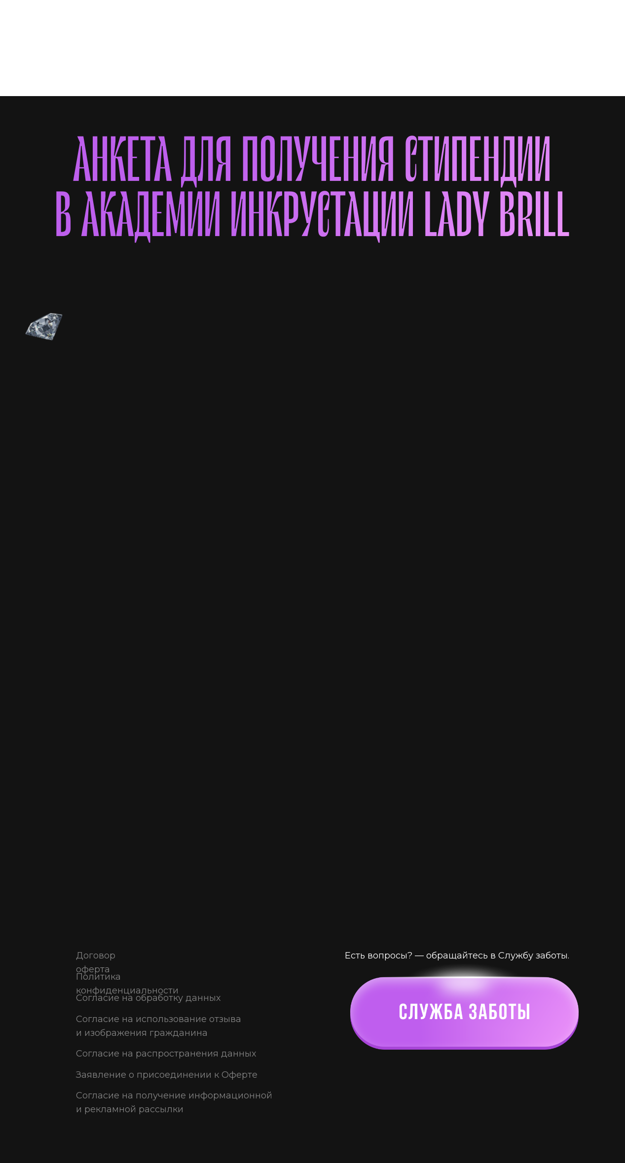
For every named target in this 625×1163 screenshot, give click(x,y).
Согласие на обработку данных (148, 997)
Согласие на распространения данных (166, 1053)
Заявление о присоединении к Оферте (166, 1074)
